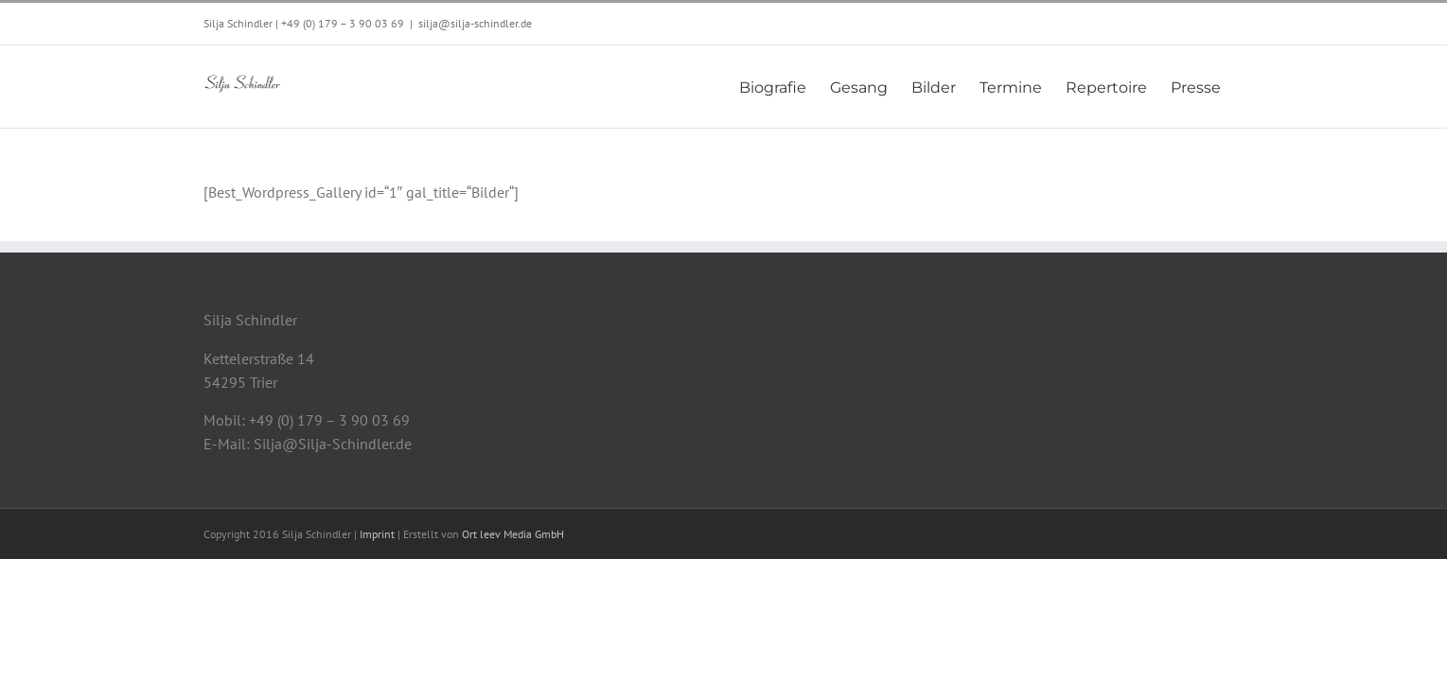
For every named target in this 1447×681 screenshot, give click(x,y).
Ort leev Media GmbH (513, 534)
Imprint (377, 534)
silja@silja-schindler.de (475, 23)
